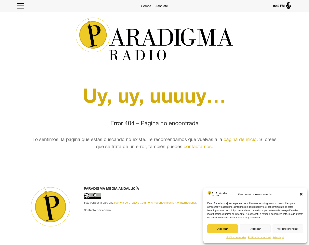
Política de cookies (236, 237)
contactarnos (198, 146)
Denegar (255, 228)
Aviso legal (278, 237)
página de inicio (240, 139)
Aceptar (222, 228)
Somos (146, 6)
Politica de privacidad (259, 237)
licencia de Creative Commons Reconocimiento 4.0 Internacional (155, 202)
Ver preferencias (287, 228)
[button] (301, 194)
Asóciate (161, 6)
